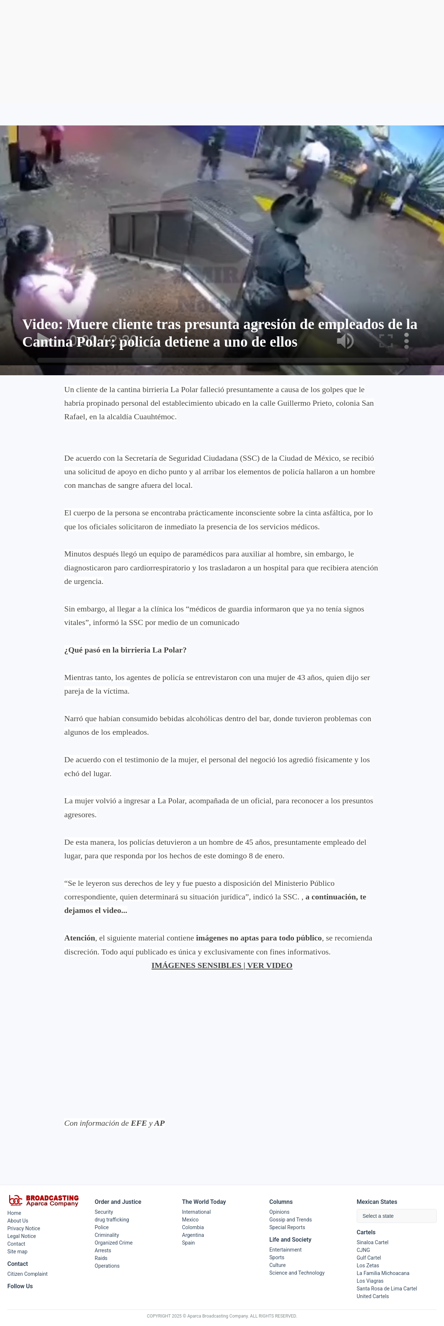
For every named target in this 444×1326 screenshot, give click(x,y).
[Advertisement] (222, 51)
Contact (16, 1244)
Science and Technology (297, 1273)
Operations (107, 1266)
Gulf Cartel (369, 1258)
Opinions (279, 1212)
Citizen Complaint (27, 1274)
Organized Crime (113, 1243)
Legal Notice (21, 1236)
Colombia (193, 1227)
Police (102, 1227)
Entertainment (285, 1250)
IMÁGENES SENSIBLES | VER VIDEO (222, 965)
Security (104, 1212)
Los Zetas (368, 1265)
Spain (188, 1243)
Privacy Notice (23, 1228)
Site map (17, 1251)
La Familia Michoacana (383, 1273)
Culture (277, 1265)
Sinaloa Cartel (373, 1242)
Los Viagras (370, 1281)
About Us (17, 1221)
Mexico (190, 1220)
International (196, 1212)
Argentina (193, 1235)
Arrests (103, 1250)
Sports (276, 1257)
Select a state (378, 1216)
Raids (101, 1258)
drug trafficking (112, 1220)
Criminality (107, 1235)
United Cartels (373, 1296)
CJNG (363, 1250)
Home (14, 1213)
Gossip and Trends (290, 1220)
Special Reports (287, 1227)
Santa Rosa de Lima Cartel (387, 1289)
